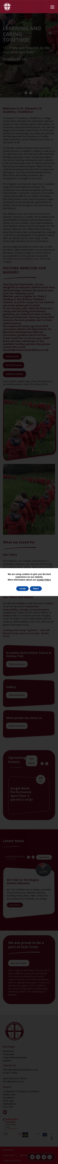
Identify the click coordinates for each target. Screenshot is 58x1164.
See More (31, 761)
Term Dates (8, 1054)
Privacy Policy (9, 1155)
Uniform (7, 1060)
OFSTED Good (13, 365)
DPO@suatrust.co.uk (13, 1081)
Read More (14, 905)
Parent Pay (8, 1051)
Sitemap (23, 1155)
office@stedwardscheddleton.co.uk (21, 258)
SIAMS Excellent (14, 374)
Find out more (17, 664)
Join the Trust (18, 963)
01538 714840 (10, 1072)
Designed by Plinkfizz (12, 1160)
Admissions (12, 356)
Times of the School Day (14, 1057)
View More (44, 857)
